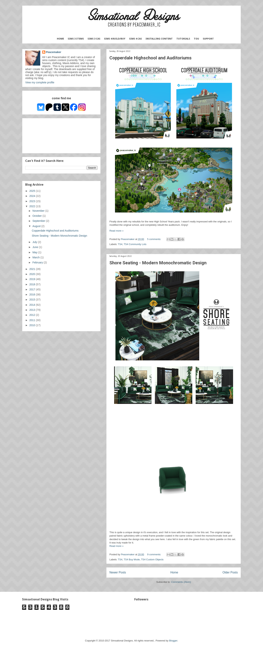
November (38, 210)
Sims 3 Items (76, 38)
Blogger (173, 640)
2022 (32, 206)
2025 (32, 190)
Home (60, 38)
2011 (32, 320)
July (35, 242)
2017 (32, 289)
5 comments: (154, 239)
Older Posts (230, 572)
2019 (32, 279)
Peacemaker (53, 52)
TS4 (120, 244)
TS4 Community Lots (135, 244)
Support (208, 38)
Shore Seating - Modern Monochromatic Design (158, 262)
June (35, 247)
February (38, 262)
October (37, 215)
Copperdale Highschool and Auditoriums (150, 58)
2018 (32, 284)
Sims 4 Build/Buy (114, 38)
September (39, 220)
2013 (32, 309)
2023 (32, 201)
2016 (32, 294)
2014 (32, 304)
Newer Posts (117, 572)
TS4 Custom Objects (152, 559)
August (36, 226)
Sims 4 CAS (135, 38)
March (36, 257)
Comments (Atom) (181, 582)
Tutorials (183, 38)
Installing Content (159, 38)
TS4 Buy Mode (132, 559)
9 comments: (154, 554)
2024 (32, 195)
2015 (32, 299)
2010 (32, 325)
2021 (32, 269)
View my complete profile (39, 82)
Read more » (116, 230)
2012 (32, 314)
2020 (32, 274)
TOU (196, 38)
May (35, 252)
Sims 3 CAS (94, 38)
